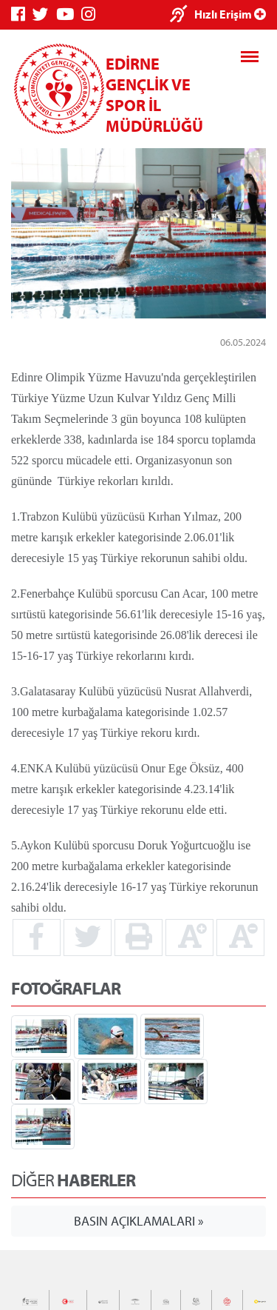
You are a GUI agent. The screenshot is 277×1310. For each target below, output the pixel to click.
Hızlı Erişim (230, 14)
